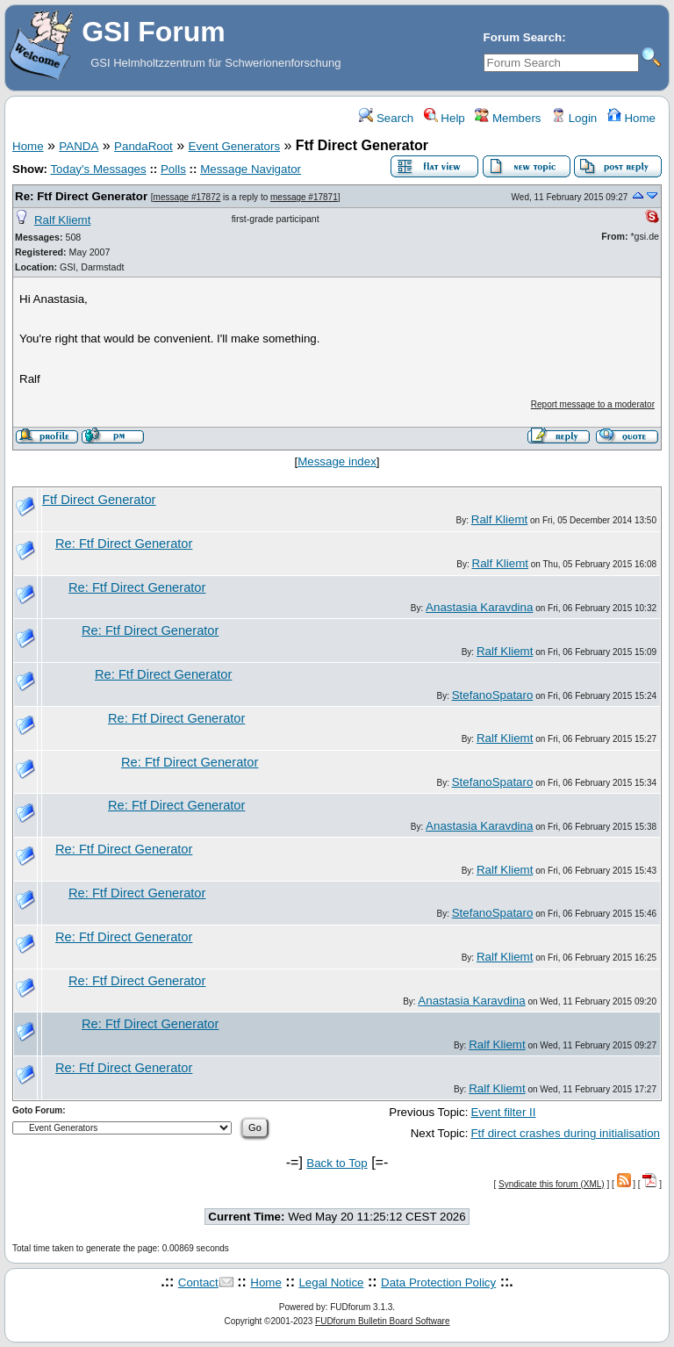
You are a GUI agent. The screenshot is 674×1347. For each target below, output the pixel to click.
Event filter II (502, 1112)
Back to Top (336, 1163)
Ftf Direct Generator (99, 500)
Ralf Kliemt (62, 220)
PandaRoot (143, 146)
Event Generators (234, 146)
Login (574, 118)
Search (386, 118)
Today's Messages (98, 169)
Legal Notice (330, 1282)
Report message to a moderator (593, 404)
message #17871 (304, 197)
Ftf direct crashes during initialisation (565, 1133)
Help (444, 118)
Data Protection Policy (438, 1282)
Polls (173, 169)
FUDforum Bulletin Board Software (382, 1321)
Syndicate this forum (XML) (551, 1184)
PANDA (78, 146)
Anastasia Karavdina (479, 607)
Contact (198, 1282)
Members (508, 118)
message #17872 (187, 197)
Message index (337, 461)
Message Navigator (250, 169)
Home (631, 118)
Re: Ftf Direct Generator (81, 196)
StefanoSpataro (493, 695)
